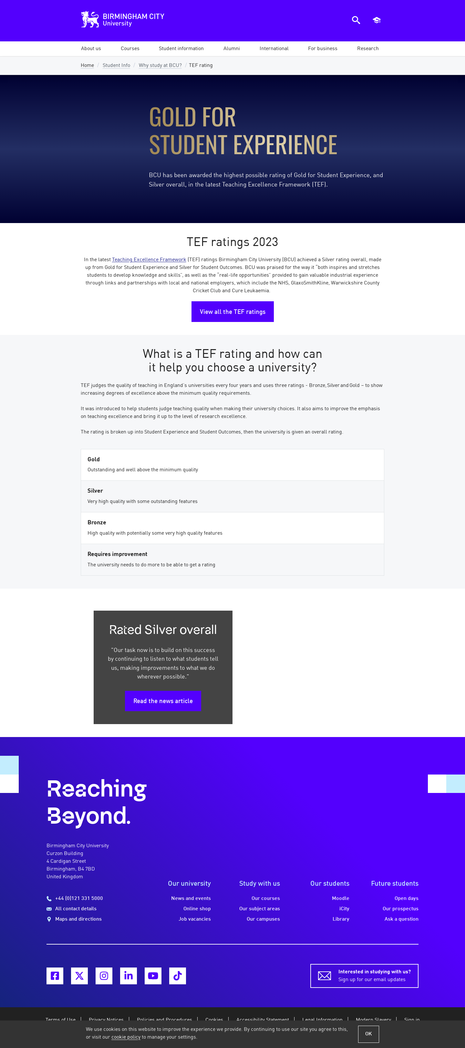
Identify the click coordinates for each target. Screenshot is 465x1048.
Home (87, 65)
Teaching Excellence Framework (149, 259)
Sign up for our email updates (374, 975)
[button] (91, 49)
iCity (344, 909)
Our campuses (263, 919)
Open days (406, 898)
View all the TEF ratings (232, 312)
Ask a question (401, 919)
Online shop (197, 909)
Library (341, 919)
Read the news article (163, 701)
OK (368, 1034)
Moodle (340, 898)
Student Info (116, 65)
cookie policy (125, 1037)
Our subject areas (259, 909)
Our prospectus (400, 909)
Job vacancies (195, 919)
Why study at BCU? (160, 65)
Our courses (266, 898)
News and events (191, 898)
